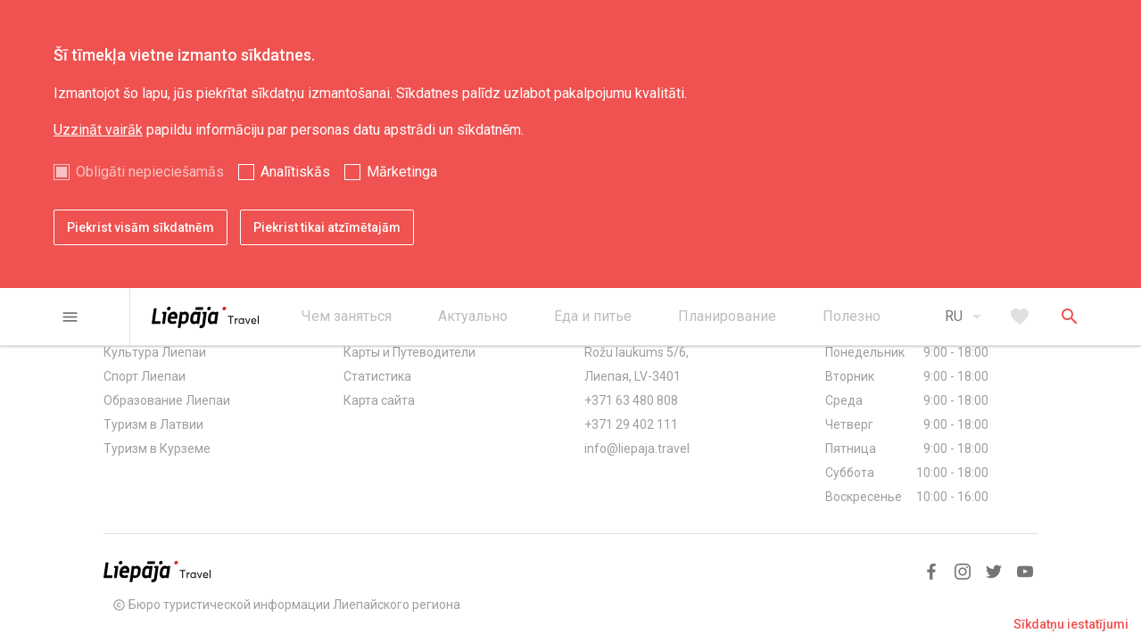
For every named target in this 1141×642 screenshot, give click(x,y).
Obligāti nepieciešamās (150, 171)
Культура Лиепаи (154, 352)
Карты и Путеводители (409, 352)
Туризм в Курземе (157, 448)
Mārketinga (402, 171)
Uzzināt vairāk (98, 129)
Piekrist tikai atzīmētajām (327, 227)
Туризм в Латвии (153, 424)
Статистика (377, 376)
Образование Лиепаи (166, 400)
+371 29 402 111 (631, 424)
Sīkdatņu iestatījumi (1071, 624)
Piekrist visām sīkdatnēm (140, 227)
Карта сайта (379, 400)
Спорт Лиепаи (144, 376)
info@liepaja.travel (637, 448)
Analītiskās (295, 171)
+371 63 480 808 (631, 400)
